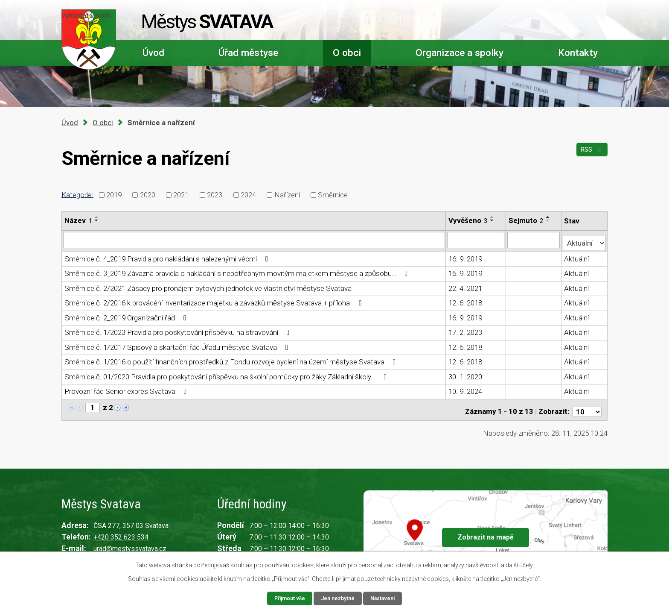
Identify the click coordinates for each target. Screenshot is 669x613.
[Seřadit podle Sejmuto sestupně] (548, 220)
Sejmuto (526, 220)
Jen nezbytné (338, 597)
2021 (181, 195)
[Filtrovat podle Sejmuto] (534, 239)
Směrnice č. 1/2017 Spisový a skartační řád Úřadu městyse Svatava (177, 344)
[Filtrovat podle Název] (254, 239)
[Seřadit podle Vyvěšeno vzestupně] (492, 217)
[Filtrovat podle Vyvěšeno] (476, 239)
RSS (589, 154)
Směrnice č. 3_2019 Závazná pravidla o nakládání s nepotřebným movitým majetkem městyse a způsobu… (237, 271)
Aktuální (576, 256)
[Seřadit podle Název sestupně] (97, 220)
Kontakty (578, 53)
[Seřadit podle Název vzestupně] (97, 217)
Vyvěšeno (468, 220)
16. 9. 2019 (466, 256)
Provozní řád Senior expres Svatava (127, 388)
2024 (248, 195)
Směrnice (333, 195)
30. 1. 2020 (466, 374)
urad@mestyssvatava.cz (129, 542)
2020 (147, 195)
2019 (114, 195)
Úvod (153, 53)
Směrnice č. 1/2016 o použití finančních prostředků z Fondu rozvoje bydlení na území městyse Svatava (231, 359)
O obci (347, 53)
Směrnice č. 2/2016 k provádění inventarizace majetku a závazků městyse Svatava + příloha (214, 300)
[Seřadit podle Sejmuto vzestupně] (548, 217)
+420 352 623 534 (120, 531)
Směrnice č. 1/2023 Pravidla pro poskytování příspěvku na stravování (178, 330)
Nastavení (386, 597)
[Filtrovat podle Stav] (584, 239)
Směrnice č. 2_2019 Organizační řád (126, 315)
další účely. (520, 563)
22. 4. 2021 (466, 285)
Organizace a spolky (459, 53)
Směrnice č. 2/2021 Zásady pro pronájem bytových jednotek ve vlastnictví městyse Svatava (208, 285)
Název (78, 220)
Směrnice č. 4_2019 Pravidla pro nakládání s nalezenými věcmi (167, 256)
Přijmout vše (286, 597)
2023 (214, 195)
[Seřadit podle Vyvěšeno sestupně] (492, 220)
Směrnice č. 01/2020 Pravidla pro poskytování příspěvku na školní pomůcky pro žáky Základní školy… (227, 374)
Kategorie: (77, 194)
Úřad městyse (248, 53)
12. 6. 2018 (466, 300)
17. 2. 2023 (466, 330)
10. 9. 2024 (466, 388)
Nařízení (287, 195)
